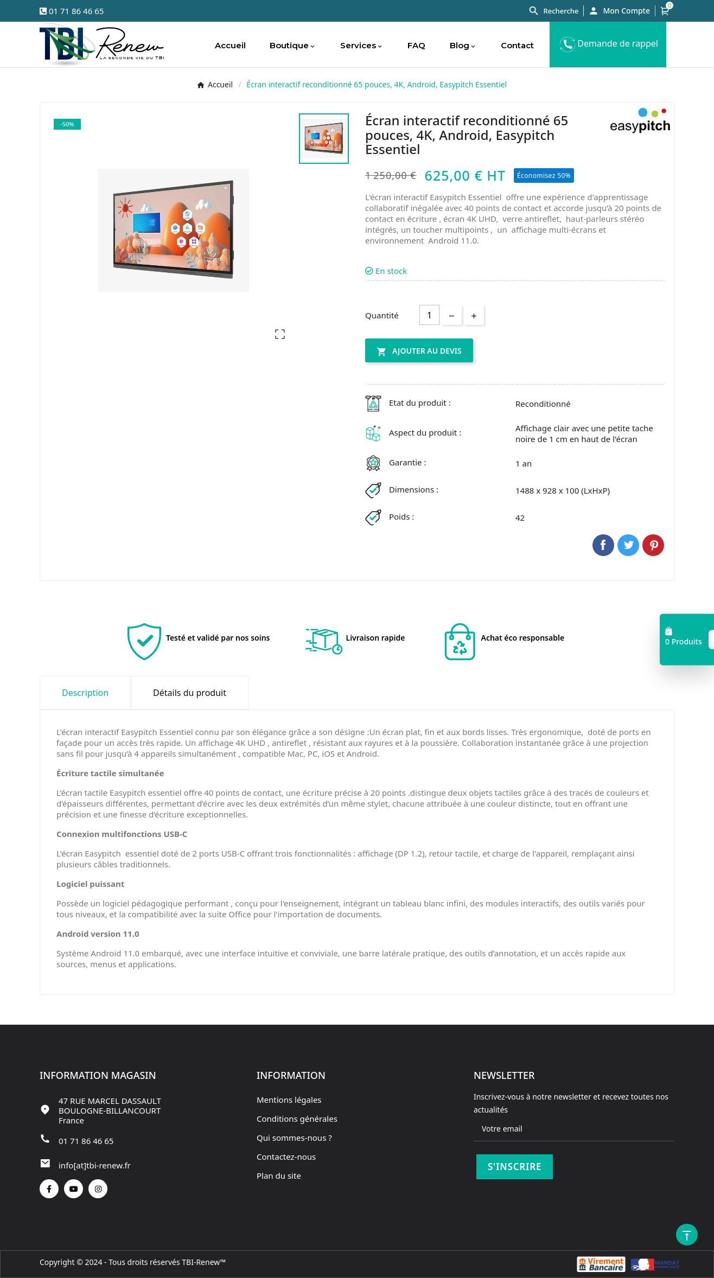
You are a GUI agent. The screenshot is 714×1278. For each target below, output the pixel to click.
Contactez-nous (286, 1156)
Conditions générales (297, 1118)
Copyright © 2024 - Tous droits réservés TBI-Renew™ (133, 1262)
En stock (386, 270)
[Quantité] (429, 315)
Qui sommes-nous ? (294, 1137)
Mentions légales (289, 1099)
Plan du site (279, 1175)
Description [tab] (85, 693)
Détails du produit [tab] (189, 693)
